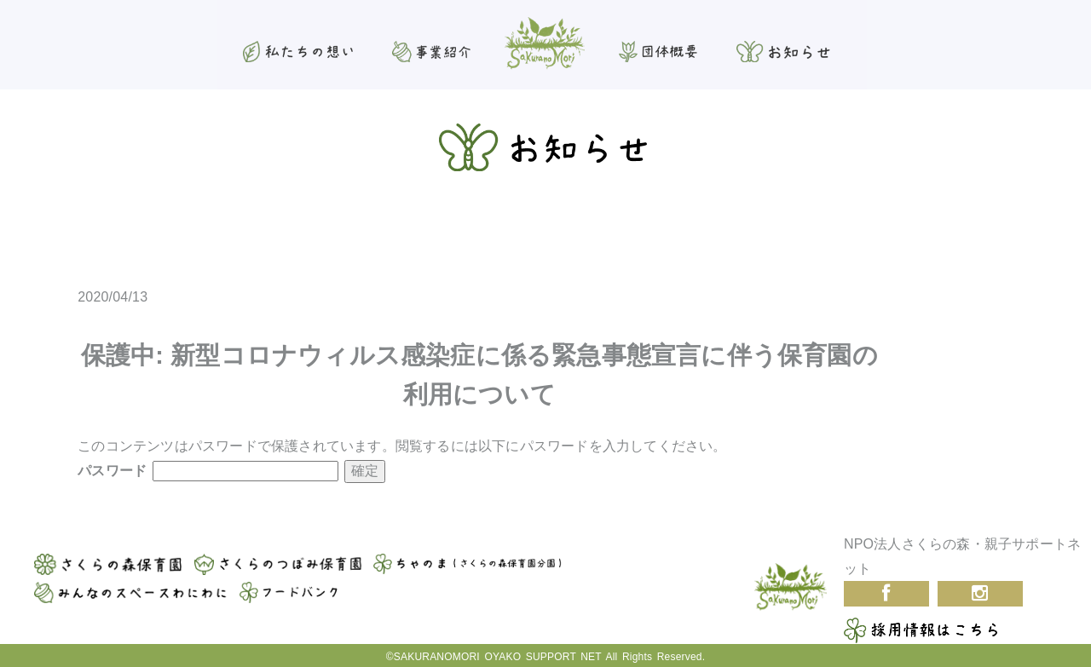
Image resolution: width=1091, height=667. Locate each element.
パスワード (208, 471)
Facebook (886, 594)
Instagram (980, 594)
